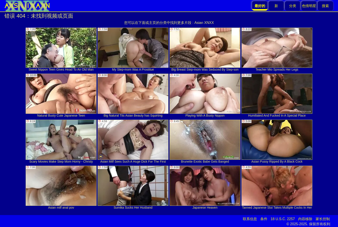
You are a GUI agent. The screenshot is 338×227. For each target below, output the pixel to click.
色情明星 (309, 6)
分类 (292, 6)
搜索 (325, 6)
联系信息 (250, 219)
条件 (263, 219)
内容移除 (305, 219)
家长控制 (323, 219)
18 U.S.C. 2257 (283, 219)
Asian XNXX (204, 23)
